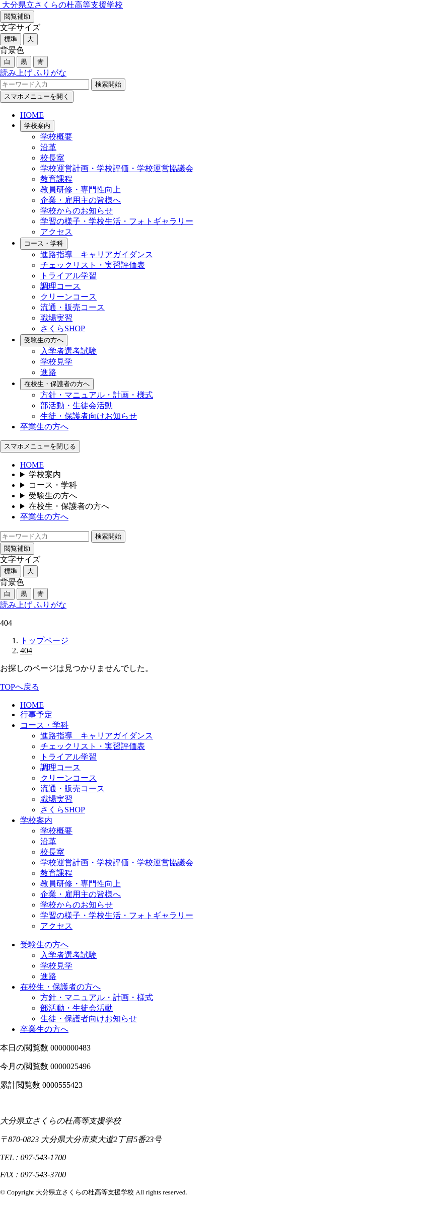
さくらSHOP (62, 328)
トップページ (44, 640)
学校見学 (56, 361)
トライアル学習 (68, 275)
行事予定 (36, 714)
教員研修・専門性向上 (80, 189)
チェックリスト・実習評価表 (92, 265)
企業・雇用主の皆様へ (80, 200)
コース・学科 (43, 243)
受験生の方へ (43, 340)
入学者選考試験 (68, 351)
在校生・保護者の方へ (57, 384)
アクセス (56, 232)
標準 (10, 39)
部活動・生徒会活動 (76, 405)
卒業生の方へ (44, 426)
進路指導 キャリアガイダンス (96, 254)
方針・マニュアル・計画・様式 (96, 395)
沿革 (48, 147)
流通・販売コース (72, 307)
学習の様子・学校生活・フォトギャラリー (116, 221)
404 (26, 650)
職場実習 (56, 318)
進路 (48, 372)
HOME (32, 115)
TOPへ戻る (19, 687)
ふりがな (50, 72)
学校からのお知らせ (76, 210)
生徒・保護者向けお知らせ (88, 416)
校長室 (52, 158)
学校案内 (37, 125)
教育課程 (56, 179)
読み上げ (17, 72)
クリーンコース (68, 296)
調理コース (60, 286)
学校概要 (56, 136)
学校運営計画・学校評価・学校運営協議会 (116, 168)
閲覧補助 (17, 16)
